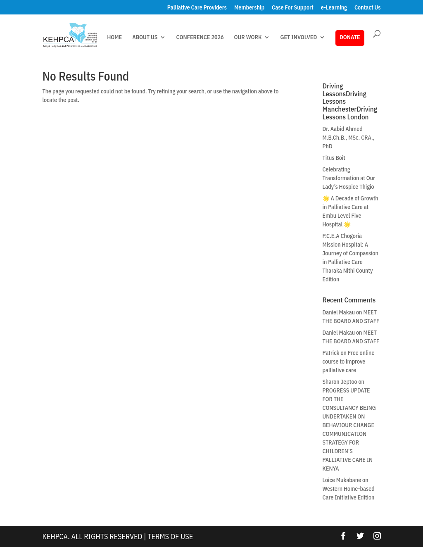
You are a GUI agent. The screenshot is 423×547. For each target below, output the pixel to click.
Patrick (331, 353)
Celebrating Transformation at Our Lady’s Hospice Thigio (349, 178)
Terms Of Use (170, 536)
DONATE (350, 37)
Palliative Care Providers (197, 8)
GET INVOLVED (298, 37)
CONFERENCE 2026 (199, 37)
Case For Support (293, 8)
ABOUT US (144, 37)
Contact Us (367, 8)
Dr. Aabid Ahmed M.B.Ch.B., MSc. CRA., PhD (349, 137)
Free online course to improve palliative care (349, 361)
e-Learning (334, 8)
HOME (114, 37)
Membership (249, 8)
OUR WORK (248, 37)
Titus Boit (334, 158)
